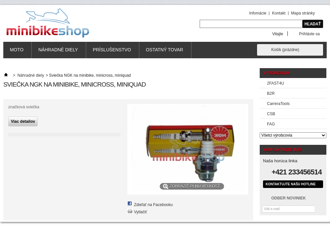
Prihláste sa (309, 34)
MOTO (16, 49)
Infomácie (257, 13)
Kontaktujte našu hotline (290, 184)
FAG (271, 124)
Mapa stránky (303, 13)
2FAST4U (275, 83)
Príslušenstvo (112, 49)
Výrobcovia (276, 73)
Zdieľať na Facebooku (153, 204)
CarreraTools (278, 103)
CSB (271, 114)
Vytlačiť (140, 212)
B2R (271, 93)
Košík (285, 49)
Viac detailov (23, 121)
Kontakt (278, 13)
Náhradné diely (58, 49)
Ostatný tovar (164, 49)
